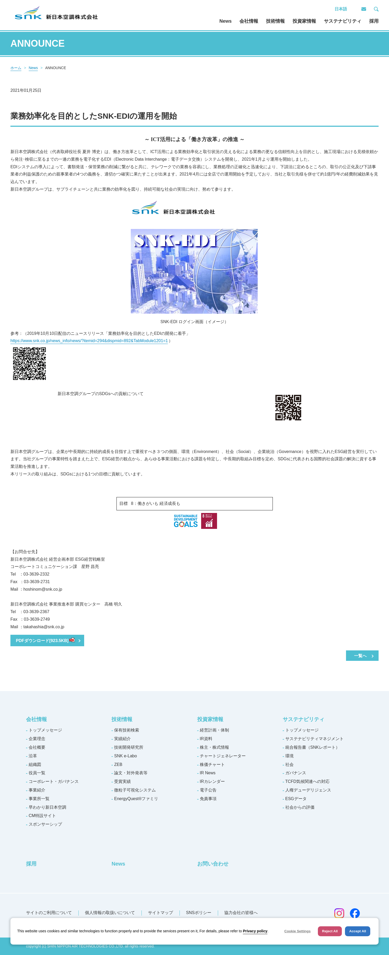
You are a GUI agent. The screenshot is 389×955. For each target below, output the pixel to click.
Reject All (330, 931)
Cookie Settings (297, 931)
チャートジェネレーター (223, 756)
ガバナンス (295, 773)
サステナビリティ (342, 21)
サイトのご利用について (49, 912)
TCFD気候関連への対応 (307, 781)
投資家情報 (304, 21)
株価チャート (212, 764)
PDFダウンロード (45, 640)
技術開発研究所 (128, 747)
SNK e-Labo (125, 756)
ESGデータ (296, 798)
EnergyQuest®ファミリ (136, 798)
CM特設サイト (42, 815)
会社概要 (37, 747)
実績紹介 (122, 738)
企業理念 (37, 738)
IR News (207, 773)
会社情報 (248, 21)
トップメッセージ (45, 730)
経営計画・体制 (214, 730)
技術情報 (275, 21)
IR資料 (206, 738)
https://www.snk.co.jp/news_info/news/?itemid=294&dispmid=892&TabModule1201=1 (89, 341)
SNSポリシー (198, 912)
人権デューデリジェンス (308, 790)
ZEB (118, 764)
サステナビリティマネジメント (314, 738)
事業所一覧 (39, 798)
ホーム (15, 68)
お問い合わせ (213, 864)
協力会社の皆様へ (241, 912)
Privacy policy (255, 931)
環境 (289, 756)
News (225, 21)
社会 (289, 764)
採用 (374, 21)
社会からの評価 (299, 807)
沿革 (33, 756)
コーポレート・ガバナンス (54, 781)
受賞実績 (122, 781)
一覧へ (360, 656)
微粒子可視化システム (135, 790)
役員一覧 (37, 773)
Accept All (357, 931)
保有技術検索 (126, 730)
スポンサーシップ (45, 824)
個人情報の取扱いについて (110, 912)
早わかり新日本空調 (47, 807)
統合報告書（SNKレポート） (312, 747)
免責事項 (208, 798)
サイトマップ (160, 912)
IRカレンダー (212, 781)
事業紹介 (37, 790)
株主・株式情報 (214, 747)
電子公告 (208, 790)
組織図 (35, 764)
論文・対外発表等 (130, 773)
